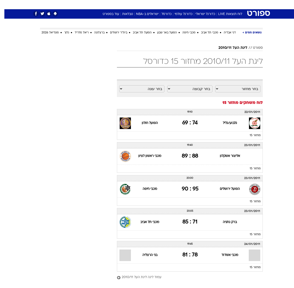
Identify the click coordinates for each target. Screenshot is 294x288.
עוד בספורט (106, 14)
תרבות (198, 4)
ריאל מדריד (77, 32)
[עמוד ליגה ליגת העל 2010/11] (185, 277)
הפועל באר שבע (162, 32)
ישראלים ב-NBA (143, 14)
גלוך (62, 32)
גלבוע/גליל (225, 123)
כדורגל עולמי (179, 14)
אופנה (94, 4)
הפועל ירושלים (225, 189)
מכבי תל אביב (205, 32)
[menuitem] (226, 4)
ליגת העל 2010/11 (228, 48)
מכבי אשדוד (225, 255)
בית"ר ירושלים (114, 32)
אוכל (158, 4)
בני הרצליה (145, 255)
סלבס (183, 4)
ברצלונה (95, 32)
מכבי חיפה (184, 32)
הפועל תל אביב (137, 32)
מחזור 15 (250, 135)
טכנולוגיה (111, 4)
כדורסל (162, 14)
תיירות (128, 4)
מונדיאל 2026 (45, 32)
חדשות (228, 4)
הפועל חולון (145, 123)
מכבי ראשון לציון (145, 156)
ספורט (213, 4)
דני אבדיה (225, 32)
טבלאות (123, 14)
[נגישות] (6, 5)
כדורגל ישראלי (201, 14)
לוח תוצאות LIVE (226, 14)
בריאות (144, 4)
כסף (170, 4)
